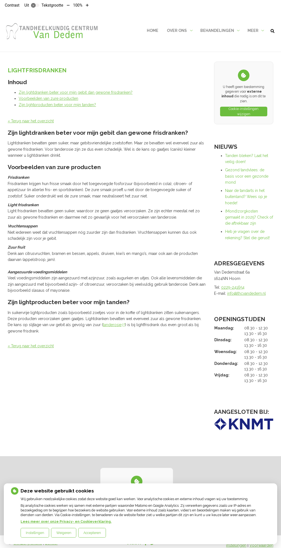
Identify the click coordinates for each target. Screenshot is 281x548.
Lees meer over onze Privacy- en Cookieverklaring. (66, 521)
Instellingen (35, 533)
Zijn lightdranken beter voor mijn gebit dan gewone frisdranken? (76, 92)
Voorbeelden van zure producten (48, 98)
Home (152, 30)
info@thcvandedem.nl (246, 293)
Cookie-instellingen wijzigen (243, 111)
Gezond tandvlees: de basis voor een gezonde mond (246, 176)
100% (77, 5)
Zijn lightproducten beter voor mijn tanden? (57, 105)
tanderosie (114, 325)
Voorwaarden (261, 545)
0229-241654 (233, 287)
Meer (253, 30)
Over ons (177, 30)
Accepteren (92, 533)
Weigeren (63, 533)
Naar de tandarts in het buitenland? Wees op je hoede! (246, 196)
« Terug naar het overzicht (31, 121)
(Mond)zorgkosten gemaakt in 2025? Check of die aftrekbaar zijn (249, 217)
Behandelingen (217, 30)
